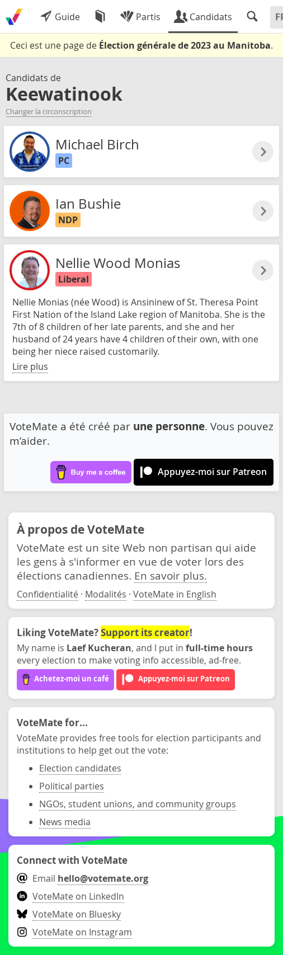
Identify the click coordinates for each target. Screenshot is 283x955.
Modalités (105, 594)
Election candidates (80, 768)
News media (65, 822)
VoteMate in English (174, 594)
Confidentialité (47, 594)
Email (82, 878)
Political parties (71, 786)
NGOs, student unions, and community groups (137, 804)
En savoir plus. (170, 575)
